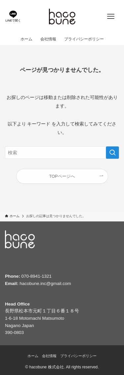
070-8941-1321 (36, 276)
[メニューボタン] (111, 16)
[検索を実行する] (112, 152)
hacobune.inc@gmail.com (45, 283)
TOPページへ (62, 176)
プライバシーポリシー (78, 356)
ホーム (32, 356)
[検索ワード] (62, 152)
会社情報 (49, 356)
